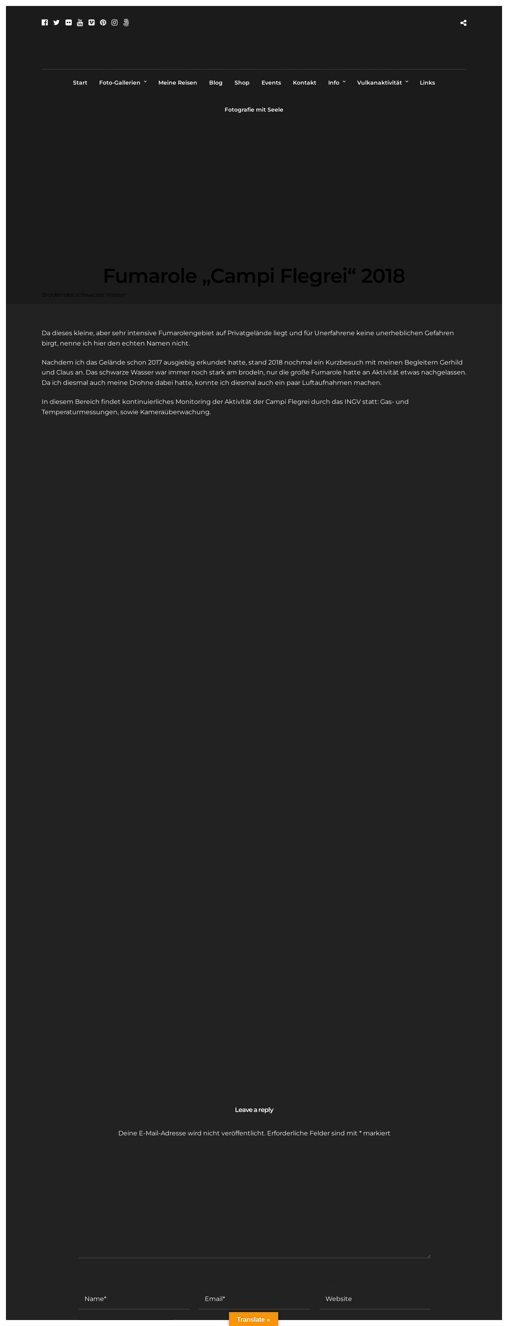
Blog (216, 82)
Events (271, 82)
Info (333, 82)
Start (80, 82)
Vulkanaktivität (379, 82)
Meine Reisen (177, 82)
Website (331, 1280)
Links (427, 82)
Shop (242, 82)
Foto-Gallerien (119, 82)
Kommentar (99, 1159)
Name (89, 1280)
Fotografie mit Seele (254, 109)
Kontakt (304, 82)
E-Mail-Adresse (224, 1280)
